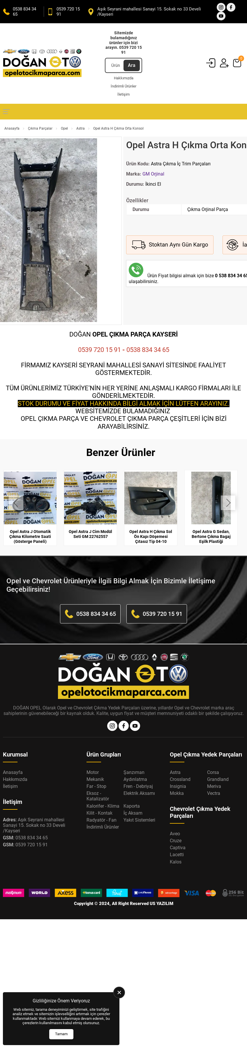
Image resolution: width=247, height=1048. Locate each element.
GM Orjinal (153, 174)
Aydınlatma (135, 779)
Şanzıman (133, 772)
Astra (80, 128)
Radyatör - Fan (102, 820)
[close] (119, 992)
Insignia (178, 786)
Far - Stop (96, 786)
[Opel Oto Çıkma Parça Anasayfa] (42, 63)
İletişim (123, 94)
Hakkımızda (123, 78)
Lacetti (177, 854)
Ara (131, 65)
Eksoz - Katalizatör (98, 796)
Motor (93, 772)
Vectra (213, 793)
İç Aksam (132, 813)
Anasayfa (12, 128)
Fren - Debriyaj (138, 786)
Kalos (175, 862)
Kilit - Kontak (99, 813)
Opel (64, 128)
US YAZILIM (161, 903)
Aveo (175, 833)
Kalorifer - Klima (103, 806)
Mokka (177, 793)
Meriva (214, 786)
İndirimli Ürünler (123, 86)
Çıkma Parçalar (40, 128)
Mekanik (95, 779)
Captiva (178, 847)
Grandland (218, 779)
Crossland (180, 779)
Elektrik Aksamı (139, 793)
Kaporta (131, 806)
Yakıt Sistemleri (139, 820)
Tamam (61, 1034)
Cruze (175, 840)
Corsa (213, 772)
